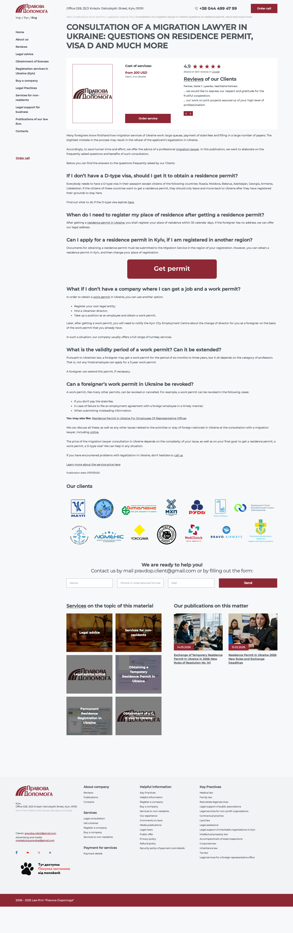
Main (69, 16)
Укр (18, 17)
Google (216, 71)
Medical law (206, 792)
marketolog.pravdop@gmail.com (35, 840)
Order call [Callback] (23, 158)
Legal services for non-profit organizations (224, 811)
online (94, 432)
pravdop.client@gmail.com (40, 833)
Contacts (22, 131)
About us (22, 39)
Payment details (93, 853)
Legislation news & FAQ (120, 16)
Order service (148, 118)
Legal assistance (209, 825)
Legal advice (24, 54)
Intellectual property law (214, 834)
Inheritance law (209, 848)
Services (76, 606)
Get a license (91, 823)
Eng (34, 17)
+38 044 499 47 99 (218, 8)
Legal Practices (26, 88)
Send (248, 583)
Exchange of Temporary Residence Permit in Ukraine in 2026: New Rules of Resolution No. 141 (198, 659)
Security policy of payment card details (162, 848)
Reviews (21, 47)
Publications (91, 797)
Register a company (95, 827)
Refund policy (148, 843)
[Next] (190, 113)
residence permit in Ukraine (105, 222)
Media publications (151, 825)
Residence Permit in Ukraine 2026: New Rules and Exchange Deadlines (253, 659)
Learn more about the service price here (93, 464)
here (131, 202)
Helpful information (151, 797)
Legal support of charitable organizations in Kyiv (227, 829)
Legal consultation (94, 818)
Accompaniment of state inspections (221, 838)
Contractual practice (212, 815)
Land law (205, 820)
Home (20, 32)
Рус (26, 17)
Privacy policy (148, 838)
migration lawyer (187, 149)
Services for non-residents (27, 98)
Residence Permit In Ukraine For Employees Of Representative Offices (139, 418)
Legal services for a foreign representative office (227, 857)
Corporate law (208, 843)
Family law (206, 797)
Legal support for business (28, 110)
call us (178, 455)
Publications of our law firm (32, 121)
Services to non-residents (98, 837)
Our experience (148, 815)
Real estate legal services (214, 801)
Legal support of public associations (220, 806)
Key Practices (148, 792)
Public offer (146, 834)
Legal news (146, 829)
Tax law (204, 852)
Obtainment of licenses (32, 61)
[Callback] (264, 8)
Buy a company (27, 80)
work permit (101, 297)
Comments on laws (151, 820)
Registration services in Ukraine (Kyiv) (32, 71)
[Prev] (186, 113)
